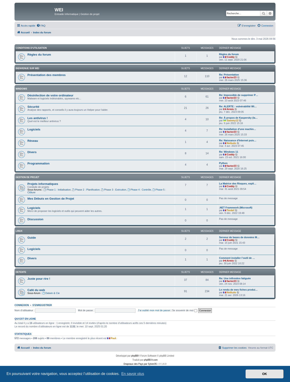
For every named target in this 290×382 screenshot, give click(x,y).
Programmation (38, 163)
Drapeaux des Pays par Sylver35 (140, 364)
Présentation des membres (46, 75)
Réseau (32, 140)
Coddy (230, 57)
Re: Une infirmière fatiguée (235, 278)
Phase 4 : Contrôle (139, 189)
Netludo (231, 143)
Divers (31, 152)
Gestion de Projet (27, 177)
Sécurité (33, 106)
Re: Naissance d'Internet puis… (237, 140)
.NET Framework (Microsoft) (235, 207)
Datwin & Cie (51, 293)
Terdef (230, 210)
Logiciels (33, 129)
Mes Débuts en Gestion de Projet (50, 198)
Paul (113, 338)
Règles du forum (39, 54)
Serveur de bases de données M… (239, 237)
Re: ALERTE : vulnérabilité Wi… (238, 106)
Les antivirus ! (37, 118)
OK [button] (264, 374)
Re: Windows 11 (228, 151)
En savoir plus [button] (132, 374)
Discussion (35, 219)
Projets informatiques (42, 184)
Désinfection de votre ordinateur (50, 95)
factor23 (232, 77)
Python (223, 163)
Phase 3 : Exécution (113, 189)
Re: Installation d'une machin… (237, 129)
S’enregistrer (42, 305)
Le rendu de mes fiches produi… (238, 289)
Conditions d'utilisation (31, 48)
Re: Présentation (229, 74)
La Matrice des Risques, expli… (237, 183)
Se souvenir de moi (184, 310)
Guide (31, 237)
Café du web (36, 290)
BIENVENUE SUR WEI (27, 68)
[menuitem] (41, 25)
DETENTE (21, 272)
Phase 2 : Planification (86, 189)
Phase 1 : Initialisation (57, 189)
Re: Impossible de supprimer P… (238, 95)
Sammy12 (232, 120)
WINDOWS (21, 89)
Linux (19, 231)
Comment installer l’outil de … (237, 258)
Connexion (21, 305)
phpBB (134, 356)
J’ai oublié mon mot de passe (154, 310)
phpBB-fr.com (151, 360)
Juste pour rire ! (38, 278)
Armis (230, 109)
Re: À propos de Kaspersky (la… (238, 117)
